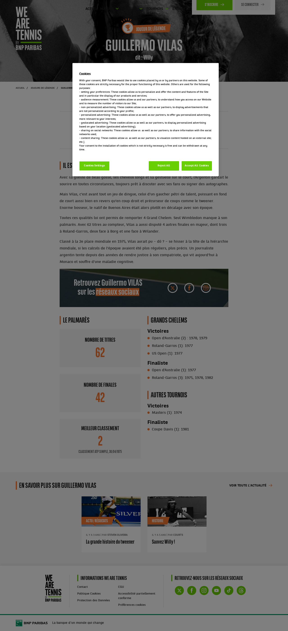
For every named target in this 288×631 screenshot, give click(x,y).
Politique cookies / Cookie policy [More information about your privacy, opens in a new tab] (99, 153)
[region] (145, 119)
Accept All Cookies (197, 165)
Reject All (164, 165)
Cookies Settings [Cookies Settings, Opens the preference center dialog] (94, 165)
